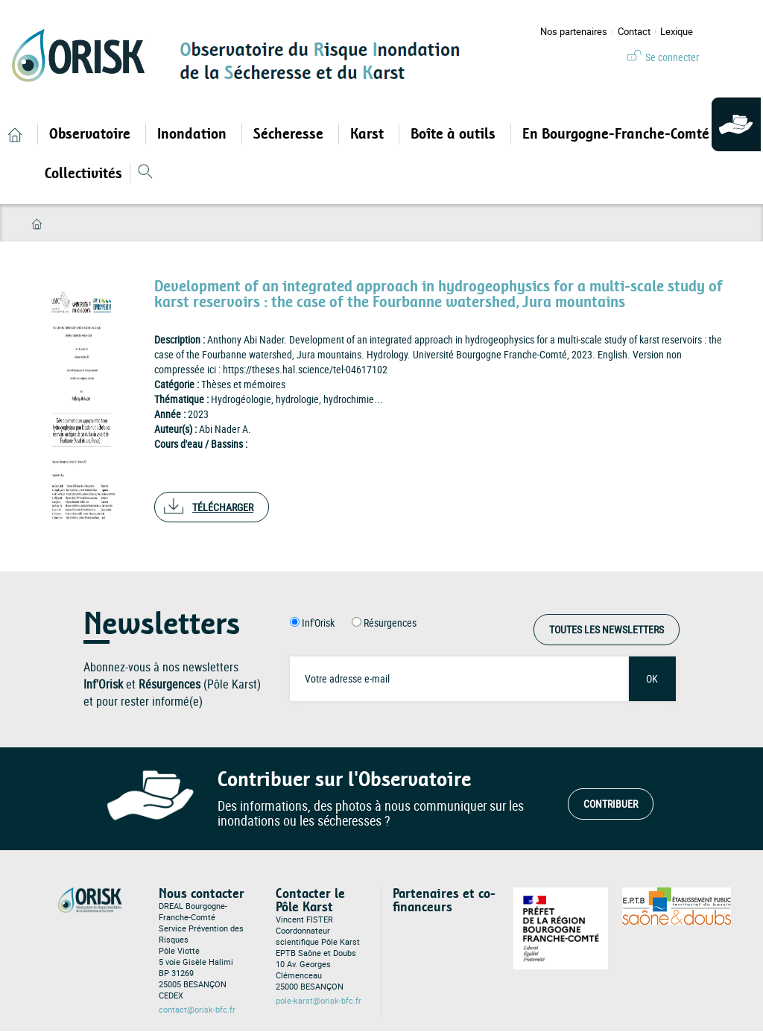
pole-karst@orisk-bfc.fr (318, 1000)
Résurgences (390, 622)
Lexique (676, 32)
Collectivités (83, 173)
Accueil (36, 223)
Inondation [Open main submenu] (193, 134)
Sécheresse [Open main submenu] (290, 134)
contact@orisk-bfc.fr (197, 1009)
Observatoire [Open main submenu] (91, 134)
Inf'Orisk (318, 622)
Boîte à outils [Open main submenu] (455, 134)
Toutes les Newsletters (606, 629)
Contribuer (610, 804)
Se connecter (672, 57)
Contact (634, 32)
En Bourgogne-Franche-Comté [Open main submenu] (617, 134)
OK (652, 678)
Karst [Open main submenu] (368, 134)
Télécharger (222, 507)
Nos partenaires (573, 32)
